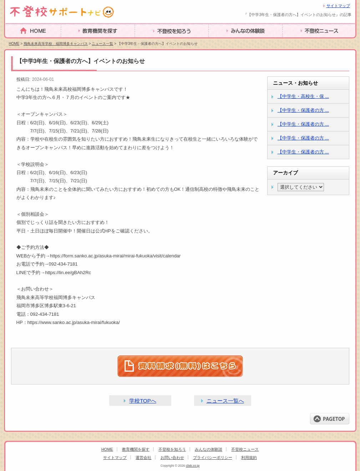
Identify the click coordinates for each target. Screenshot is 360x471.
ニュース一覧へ (225, 401)
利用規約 (249, 457)
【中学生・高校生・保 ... (303, 96)
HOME (13, 41)
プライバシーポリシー (212, 457)
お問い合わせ (172, 457)
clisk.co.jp (192, 465)
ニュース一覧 (102, 44)
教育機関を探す (81, 42)
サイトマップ (338, 6)
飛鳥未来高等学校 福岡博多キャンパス (56, 44)
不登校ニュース (302, 42)
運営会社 (143, 457)
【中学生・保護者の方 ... (303, 110)
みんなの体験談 (228, 42)
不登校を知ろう (154, 42)
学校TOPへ (142, 401)
